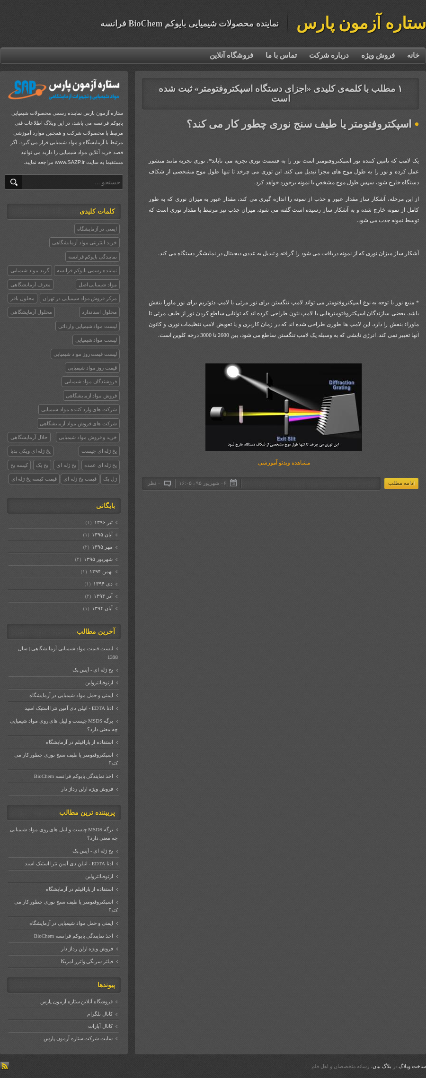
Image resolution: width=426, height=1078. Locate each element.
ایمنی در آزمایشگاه (97, 229)
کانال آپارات (100, 1026)
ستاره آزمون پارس (361, 23)
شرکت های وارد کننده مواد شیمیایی (79, 409)
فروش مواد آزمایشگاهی (91, 395)
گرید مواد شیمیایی (29, 270)
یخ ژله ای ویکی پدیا (30, 451)
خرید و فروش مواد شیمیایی (88, 437)
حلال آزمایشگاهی (29, 437)
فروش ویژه (378, 55)
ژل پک (110, 479)
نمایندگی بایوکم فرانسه (92, 256)
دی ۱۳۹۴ (102, 583)
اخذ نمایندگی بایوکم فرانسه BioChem (73, 776)
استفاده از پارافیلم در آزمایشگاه (79, 742)
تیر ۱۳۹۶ (103, 522)
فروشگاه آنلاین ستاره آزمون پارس (76, 1001)
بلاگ (386, 1066)
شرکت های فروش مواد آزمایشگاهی (78, 423)
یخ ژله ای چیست (99, 451)
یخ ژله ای (66, 465)
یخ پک (42, 465)
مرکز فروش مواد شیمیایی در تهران (80, 298)
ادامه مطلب (401, 483)
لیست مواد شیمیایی (96, 340)
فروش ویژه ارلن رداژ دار (87, 789)
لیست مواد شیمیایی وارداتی (87, 326)
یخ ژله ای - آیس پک (92, 670)
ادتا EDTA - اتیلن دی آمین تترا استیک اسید (69, 708)
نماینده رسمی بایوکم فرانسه (87, 270)
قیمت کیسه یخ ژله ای (34, 479)
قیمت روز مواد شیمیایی (92, 368)
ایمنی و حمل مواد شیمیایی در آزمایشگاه (71, 695)
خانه (413, 55)
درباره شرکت (329, 55)
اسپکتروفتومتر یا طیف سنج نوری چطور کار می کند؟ (298, 124)
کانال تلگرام (100, 1014)
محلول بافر (22, 298)
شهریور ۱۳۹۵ (98, 559)
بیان (377, 1066)
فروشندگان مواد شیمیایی (90, 381)
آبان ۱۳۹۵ (102, 534)
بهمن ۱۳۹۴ (101, 571)
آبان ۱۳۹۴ (102, 608)
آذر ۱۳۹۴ (103, 596)
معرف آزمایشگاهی (30, 284)
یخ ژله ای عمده (100, 465)
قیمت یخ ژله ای (79, 479)
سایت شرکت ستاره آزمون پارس (78, 1038)
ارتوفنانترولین (99, 682)
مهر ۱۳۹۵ (102, 547)
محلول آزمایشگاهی (31, 312)
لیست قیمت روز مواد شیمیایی (85, 354)
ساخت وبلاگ (412, 1066)
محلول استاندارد (99, 312)
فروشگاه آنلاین (231, 55)
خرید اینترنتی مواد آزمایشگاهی (84, 242)
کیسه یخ (19, 465)
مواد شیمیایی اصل (98, 284)
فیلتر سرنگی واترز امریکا (87, 961)
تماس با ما (281, 55)
